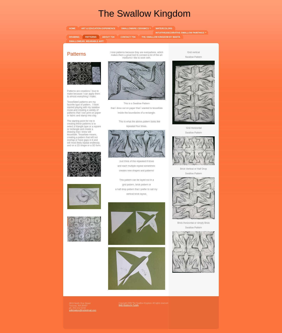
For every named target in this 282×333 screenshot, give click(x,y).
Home (72, 28)
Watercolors (164, 28)
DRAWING (74, 37)
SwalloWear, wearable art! (86, 41)
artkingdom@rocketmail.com (82, 310)
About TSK (108, 37)
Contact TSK (128, 37)
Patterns (90, 37)
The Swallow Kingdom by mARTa (161, 37)
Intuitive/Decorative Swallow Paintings (180, 33)
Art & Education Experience (98, 28)
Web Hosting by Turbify (129, 305)
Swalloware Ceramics (135, 28)
